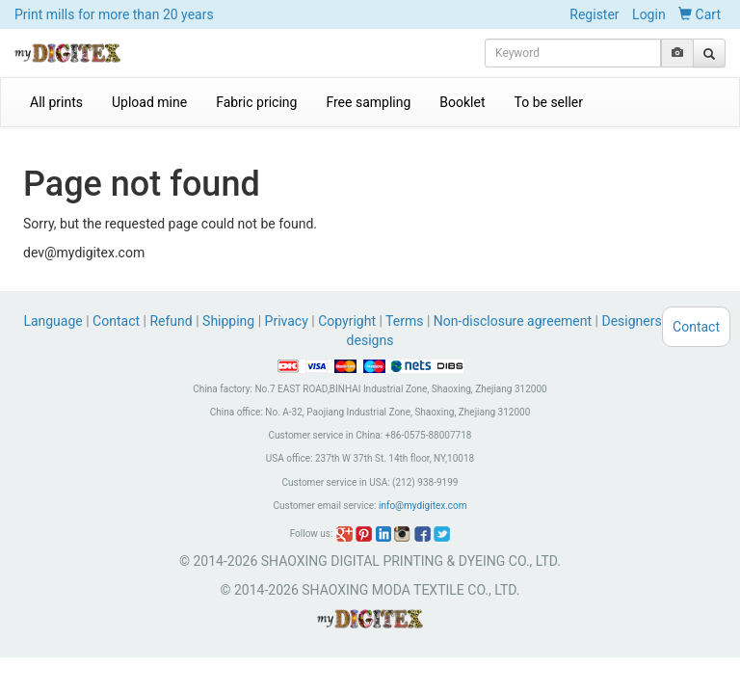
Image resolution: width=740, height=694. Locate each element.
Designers (631, 321)
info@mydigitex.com (423, 505)
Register (594, 14)
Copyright (347, 321)
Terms (404, 321)
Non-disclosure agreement (513, 321)
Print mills (114, 14)
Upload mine (149, 102)
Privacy (286, 321)
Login (649, 14)
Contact (116, 321)
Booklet (462, 102)
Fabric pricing (256, 102)
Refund (170, 321)
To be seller (549, 102)
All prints (56, 102)
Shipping (228, 321)
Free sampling (368, 102)
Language (54, 321)
